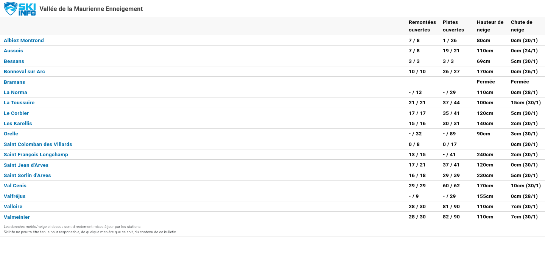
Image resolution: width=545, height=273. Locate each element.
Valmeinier (17, 217)
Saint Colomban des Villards (38, 144)
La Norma (15, 92)
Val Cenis (15, 185)
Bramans (14, 82)
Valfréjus (15, 196)
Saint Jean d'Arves (26, 165)
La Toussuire (19, 102)
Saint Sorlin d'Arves (27, 175)
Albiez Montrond (24, 40)
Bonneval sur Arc (24, 71)
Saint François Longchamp (36, 154)
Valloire (13, 206)
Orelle (11, 133)
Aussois (13, 50)
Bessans (14, 61)
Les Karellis (18, 123)
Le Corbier (16, 113)
